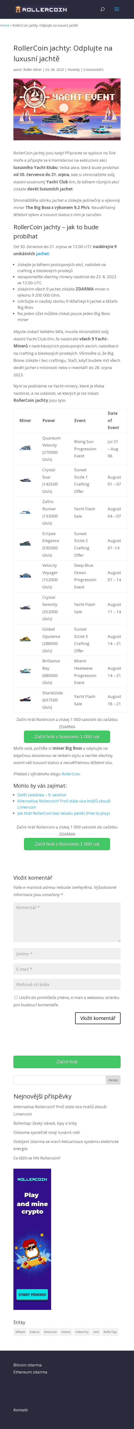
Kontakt (20, 1410)
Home (4, 25)
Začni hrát (67, 1061)
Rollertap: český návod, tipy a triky (45, 1123)
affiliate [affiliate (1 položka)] (20, 1332)
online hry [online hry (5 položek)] (82, 1332)
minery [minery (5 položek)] (66, 1332)
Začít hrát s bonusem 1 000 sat (67, 736)
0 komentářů (94, 69)
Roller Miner (32, 69)
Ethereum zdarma (30, 1372)
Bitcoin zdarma (27, 1365)
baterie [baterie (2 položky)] (35, 1332)
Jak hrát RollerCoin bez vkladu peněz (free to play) (63, 813)
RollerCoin (70, 774)
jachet (42, 253)
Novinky (74, 69)
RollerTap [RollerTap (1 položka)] (110, 1332)
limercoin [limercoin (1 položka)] (50, 1332)
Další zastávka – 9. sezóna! (41, 794)
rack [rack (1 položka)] (96, 1332)
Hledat (113, 1080)
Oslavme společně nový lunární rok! (46, 1132)
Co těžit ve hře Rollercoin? (37, 1158)
